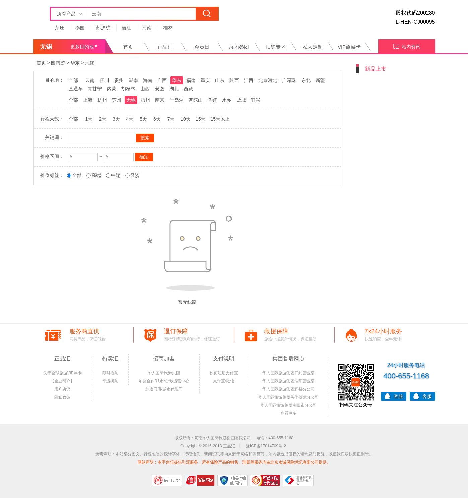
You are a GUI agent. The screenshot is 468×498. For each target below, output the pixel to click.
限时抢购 (110, 373)
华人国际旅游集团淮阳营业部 (288, 381)
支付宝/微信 (223, 381)
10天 (186, 119)
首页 (128, 47)
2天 (102, 119)
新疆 (320, 80)
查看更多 (288, 413)
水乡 (226, 100)
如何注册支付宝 (224, 373)
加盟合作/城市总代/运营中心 (164, 381)
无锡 (89, 62)
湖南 (133, 80)
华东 (75, 62)
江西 (248, 80)
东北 (306, 80)
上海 (87, 100)
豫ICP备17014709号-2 (266, 446)
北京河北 (267, 80)
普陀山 (196, 100)
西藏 (188, 88)
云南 (90, 80)
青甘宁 (95, 88)
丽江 (126, 27)
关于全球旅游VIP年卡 (62, 373)
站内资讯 (406, 45)
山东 (219, 80)
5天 (143, 119)
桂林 (168, 27)
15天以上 (220, 119)
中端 (115, 175)
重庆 (205, 80)
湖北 (174, 88)
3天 (116, 119)
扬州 (145, 100)
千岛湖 (177, 100)
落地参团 (239, 47)
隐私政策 (62, 397)
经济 (135, 175)
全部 (73, 80)
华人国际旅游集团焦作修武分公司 (288, 397)
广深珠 (289, 80)
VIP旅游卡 (349, 47)
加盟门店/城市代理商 (164, 389)
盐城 (241, 100)
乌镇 (212, 100)
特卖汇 (110, 358)
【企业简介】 (62, 381)
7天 (171, 119)
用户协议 (62, 389)
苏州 (116, 100)
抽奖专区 (276, 47)
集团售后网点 (288, 358)
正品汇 (165, 47)
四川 (104, 80)
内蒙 (111, 88)
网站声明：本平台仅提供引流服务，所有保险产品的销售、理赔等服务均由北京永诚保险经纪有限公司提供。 (234, 462)
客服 (393, 396)
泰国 (80, 27)
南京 (159, 100)
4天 (130, 119)
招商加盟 (164, 358)
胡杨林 (128, 88)
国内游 (58, 62)
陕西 (234, 80)
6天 (157, 119)
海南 (147, 27)
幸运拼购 (110, 381)
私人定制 (313, 47)
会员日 (201, 47)
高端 (96, 175)
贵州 (119, 80)
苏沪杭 (103, 27)
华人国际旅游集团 (164, 373)
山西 (145, 88)
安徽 (159, 88)
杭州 (102, 100)
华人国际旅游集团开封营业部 (288, 373)
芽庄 (59, 27)
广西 (162, 80)
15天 (201, 119)
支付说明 (224, 358)
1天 (89, 119)
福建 (191, 80)
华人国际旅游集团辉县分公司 (288, 389)
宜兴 (255, 100)
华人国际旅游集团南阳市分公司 (288, 405)
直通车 (76, 88)
